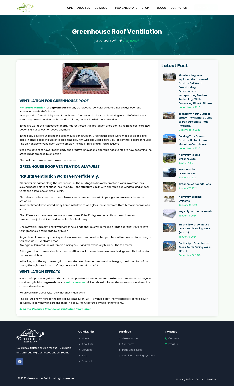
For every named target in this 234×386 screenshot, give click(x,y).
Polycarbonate (126, 8)
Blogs (161, 8)
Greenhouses (130, 40)
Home (69, 8)
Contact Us (179, 8)
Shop (147, 8)
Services (102, 8)
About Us (83, 8)
